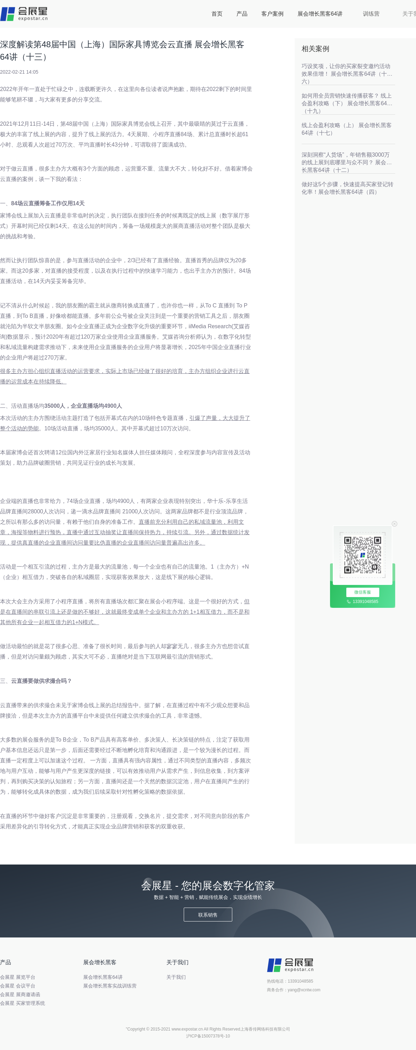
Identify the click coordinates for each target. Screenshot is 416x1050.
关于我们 (176, 977)
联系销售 (208, 915)
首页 (217, 14)
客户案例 (277, 14)
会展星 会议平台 (17, 986)
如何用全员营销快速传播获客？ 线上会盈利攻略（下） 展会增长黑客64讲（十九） (347, 103)
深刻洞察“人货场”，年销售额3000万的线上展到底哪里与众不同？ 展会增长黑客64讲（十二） (347, 162)
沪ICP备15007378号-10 (208, 1036)
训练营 (381, 14)
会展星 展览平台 (17, 977)
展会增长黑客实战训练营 (110, 986)
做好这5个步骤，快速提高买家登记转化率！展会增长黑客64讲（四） (347, 188)
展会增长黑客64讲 (339, 14)
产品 (242, 14)
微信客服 (362, 592)
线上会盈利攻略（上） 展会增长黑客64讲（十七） (347, 129)
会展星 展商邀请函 (20, 994)
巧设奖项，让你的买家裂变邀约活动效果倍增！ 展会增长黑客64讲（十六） (346, 73)
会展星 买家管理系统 (22, 1003)
